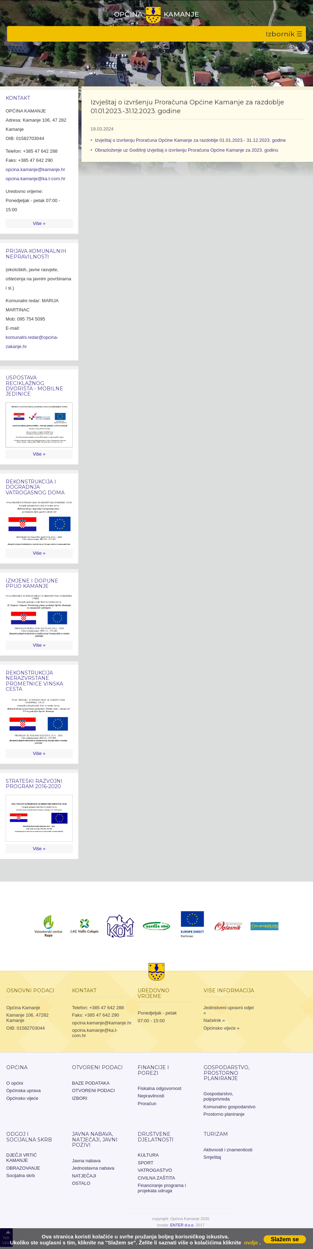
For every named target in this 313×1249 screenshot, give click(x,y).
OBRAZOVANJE (23, 1168)
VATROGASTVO (155, 1170)
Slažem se (285, 1239)
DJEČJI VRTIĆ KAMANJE (21, 1157)
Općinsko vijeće (22, 1098)
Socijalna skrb (20, 1175)
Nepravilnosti (151, 1095)
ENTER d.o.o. (182, 1225)
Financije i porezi (153, 1070)
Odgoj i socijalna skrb (29, 1137)
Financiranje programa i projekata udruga (162, 1188)
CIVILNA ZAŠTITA (156, 1178)
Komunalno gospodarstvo (229, 1106)
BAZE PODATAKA (90, 1083)
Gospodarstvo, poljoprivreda (219, 1096)
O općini (14, 1083)
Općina (17, 1067)
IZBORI (79, 1098)
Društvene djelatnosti (156, 1137)
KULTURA (148, 1155)
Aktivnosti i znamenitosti (228, 1149)
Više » (39, 223)
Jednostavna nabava (93, 1168)
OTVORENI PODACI (97, 1067)
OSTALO (81, 1183)
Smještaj (212, 1157)
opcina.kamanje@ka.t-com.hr (35, 178)
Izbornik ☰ (284, 34)
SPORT (146, 1162)
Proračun (147, 1103)
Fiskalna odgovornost (159, 1088)
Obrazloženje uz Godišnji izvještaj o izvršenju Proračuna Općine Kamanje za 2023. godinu (186, 150)
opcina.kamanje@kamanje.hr (35, 169)
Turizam (216, 1134)
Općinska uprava (23, 1090)
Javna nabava (86, 1160)
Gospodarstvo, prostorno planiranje (226, 1073)
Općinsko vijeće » (222, 1028)
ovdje (251, 1242)
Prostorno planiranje (224, 1114)
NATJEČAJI (84, 1175)
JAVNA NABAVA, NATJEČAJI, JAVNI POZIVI (95, 1139)
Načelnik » (214, 1020)
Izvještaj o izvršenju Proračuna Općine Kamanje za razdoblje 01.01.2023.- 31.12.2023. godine (190, 140)
